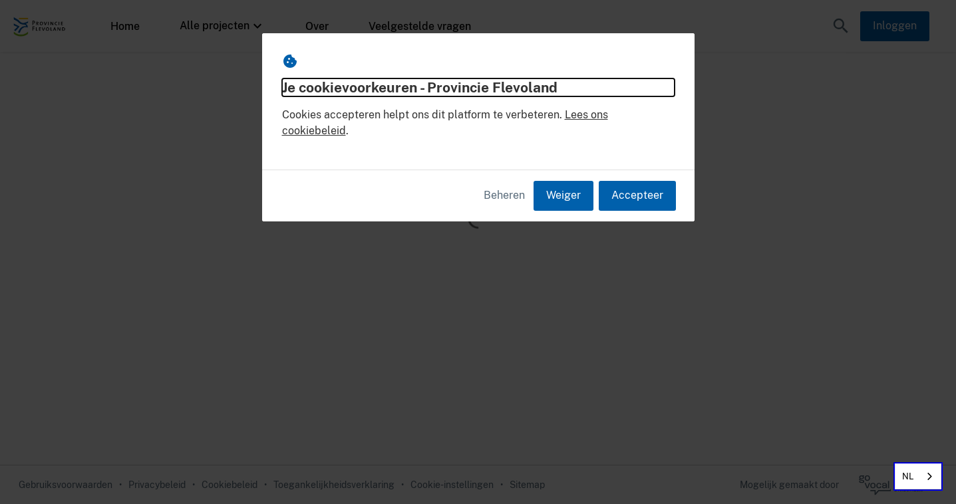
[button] (841, 26)
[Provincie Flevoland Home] (40, 26)
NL (908, 476)
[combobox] (918, 476)
